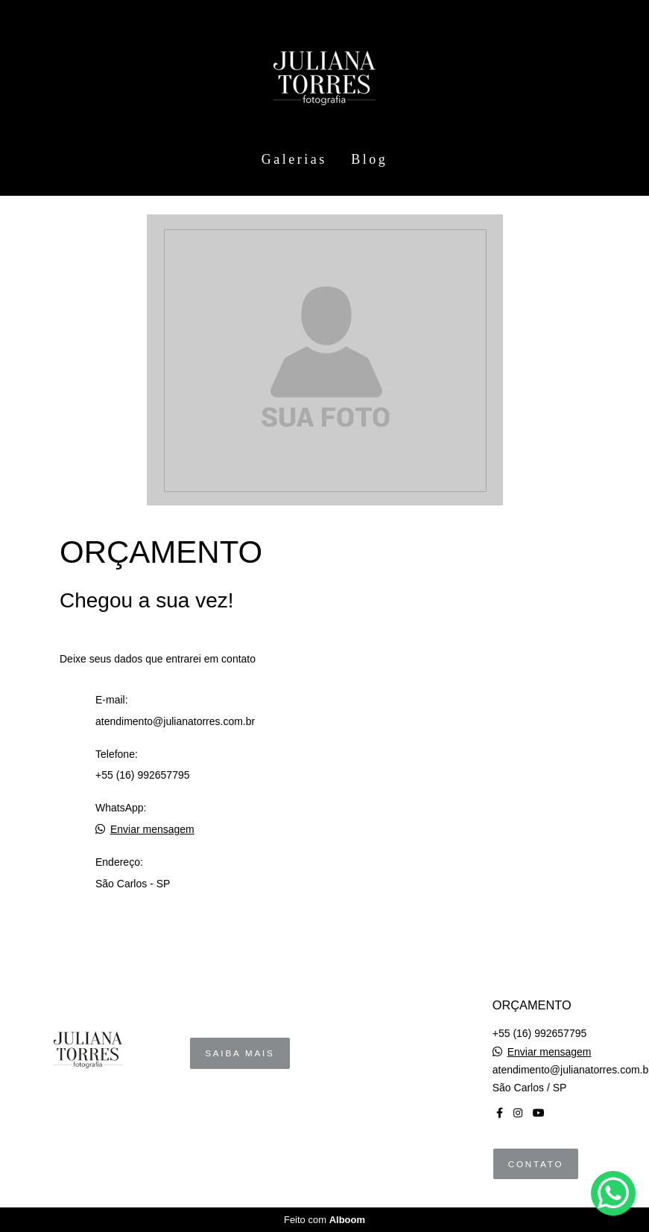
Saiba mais (239, 1053)
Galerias (294, 159)
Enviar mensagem (152, 829)
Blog (369, 159)
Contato (536, 1164)
